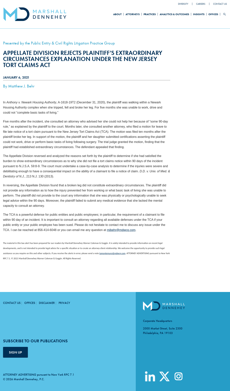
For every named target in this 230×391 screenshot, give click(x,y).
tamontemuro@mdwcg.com (112, 253)
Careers (200, 3)
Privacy (64, 303)
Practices (150, 14)
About (117, 14)
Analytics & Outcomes (174, 14)
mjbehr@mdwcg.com (121, 230)
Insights (198, 14)
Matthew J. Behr (21, 86)
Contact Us (220, 3)
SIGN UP (15, 352)
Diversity (183, 3)
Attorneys (133, 14)
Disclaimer (47, 303)
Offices (213, 14)
